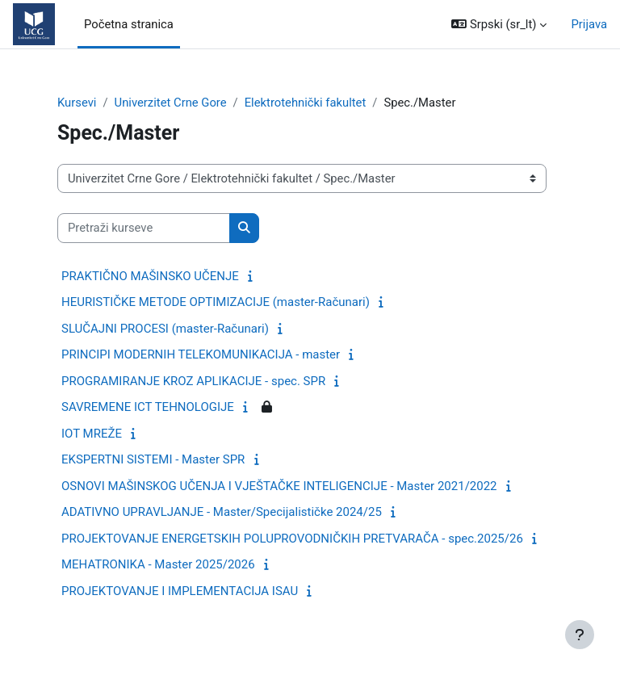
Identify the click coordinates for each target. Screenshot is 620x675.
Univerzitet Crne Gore (171, 102)
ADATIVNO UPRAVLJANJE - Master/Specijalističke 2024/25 (221, 512)
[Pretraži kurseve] (143, 227)
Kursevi (76, 102)
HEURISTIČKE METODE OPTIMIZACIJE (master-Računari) (215, 302)
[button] (499, 24)
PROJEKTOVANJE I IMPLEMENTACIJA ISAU (179, 591)
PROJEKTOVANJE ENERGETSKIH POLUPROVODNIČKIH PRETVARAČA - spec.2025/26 (292, 538)
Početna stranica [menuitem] (129, 24)
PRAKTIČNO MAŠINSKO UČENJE (150, 276)
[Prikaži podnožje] (579, 634)
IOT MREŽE (91, 433)
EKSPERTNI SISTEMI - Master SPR (153, 459)
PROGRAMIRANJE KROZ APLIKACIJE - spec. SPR (193, 381)
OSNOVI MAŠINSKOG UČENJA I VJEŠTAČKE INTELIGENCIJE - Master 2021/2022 (279, 486)
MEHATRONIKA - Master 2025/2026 (158, 564)
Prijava (589, 24)
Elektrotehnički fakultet (306, 102)
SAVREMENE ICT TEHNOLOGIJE (147, 407)
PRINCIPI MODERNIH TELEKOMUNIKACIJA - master (200, 354)
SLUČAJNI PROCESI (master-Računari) (165, 328)
